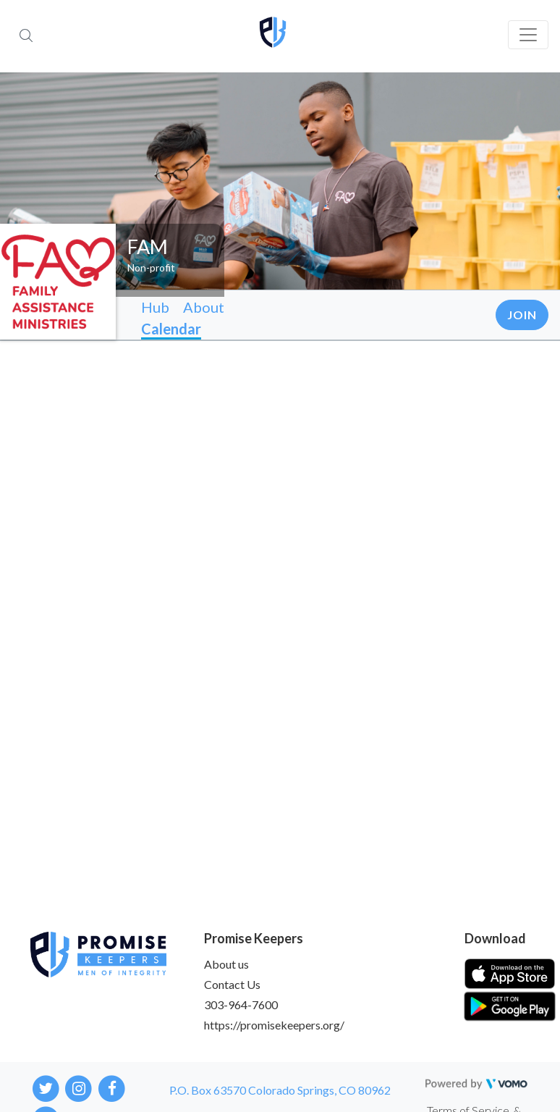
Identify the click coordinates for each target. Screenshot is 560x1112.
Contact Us (232, 984)
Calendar (171, 328)
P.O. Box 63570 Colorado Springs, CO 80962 (280, 1090)
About (203, 307)
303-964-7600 (241, 1004)
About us (226, 964)
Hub (155, 307)
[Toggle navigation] (528, 34)
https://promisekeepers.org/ (274, 1025)
